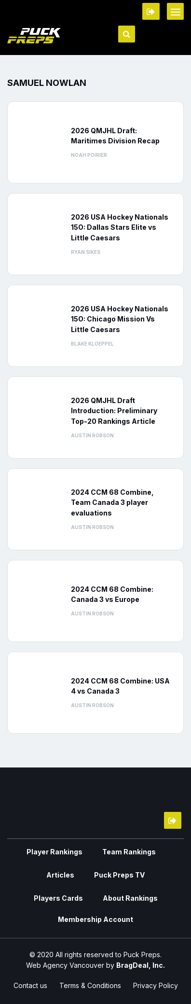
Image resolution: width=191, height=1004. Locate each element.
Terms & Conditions (90, 985)
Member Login (151, 11)
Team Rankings (129, 852)
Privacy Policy (155, 985)
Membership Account (95, 919)
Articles (60, 875)
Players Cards (58, 898)
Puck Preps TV (119, 875)
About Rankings (130, 898)
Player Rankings (54, 852)
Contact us (30, 985)
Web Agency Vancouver (65, 965)
